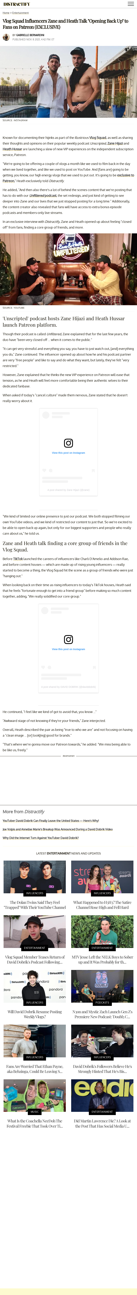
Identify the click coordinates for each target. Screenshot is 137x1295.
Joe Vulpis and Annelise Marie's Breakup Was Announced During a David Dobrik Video (58, 829)
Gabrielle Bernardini (30, 35)
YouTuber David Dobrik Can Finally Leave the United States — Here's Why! (51, 821)
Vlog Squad (97, 138)
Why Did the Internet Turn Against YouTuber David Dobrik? (41, 838)
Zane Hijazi (115, 143)
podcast (42, 195)
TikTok (18, 559)
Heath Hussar (12, 149)
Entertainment (20, 12)
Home (6, 12)
